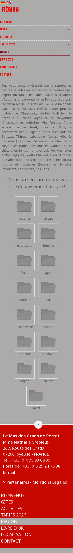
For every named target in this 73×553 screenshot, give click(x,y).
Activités (35, 37)
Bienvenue (6, 22)
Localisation (8, 67)
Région (4, 52)
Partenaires (17, 482)
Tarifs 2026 (35, 44)
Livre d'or (6, 59)
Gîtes (35, 29)
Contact (5, 74)
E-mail (9, 472)
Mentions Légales (50, 482)
